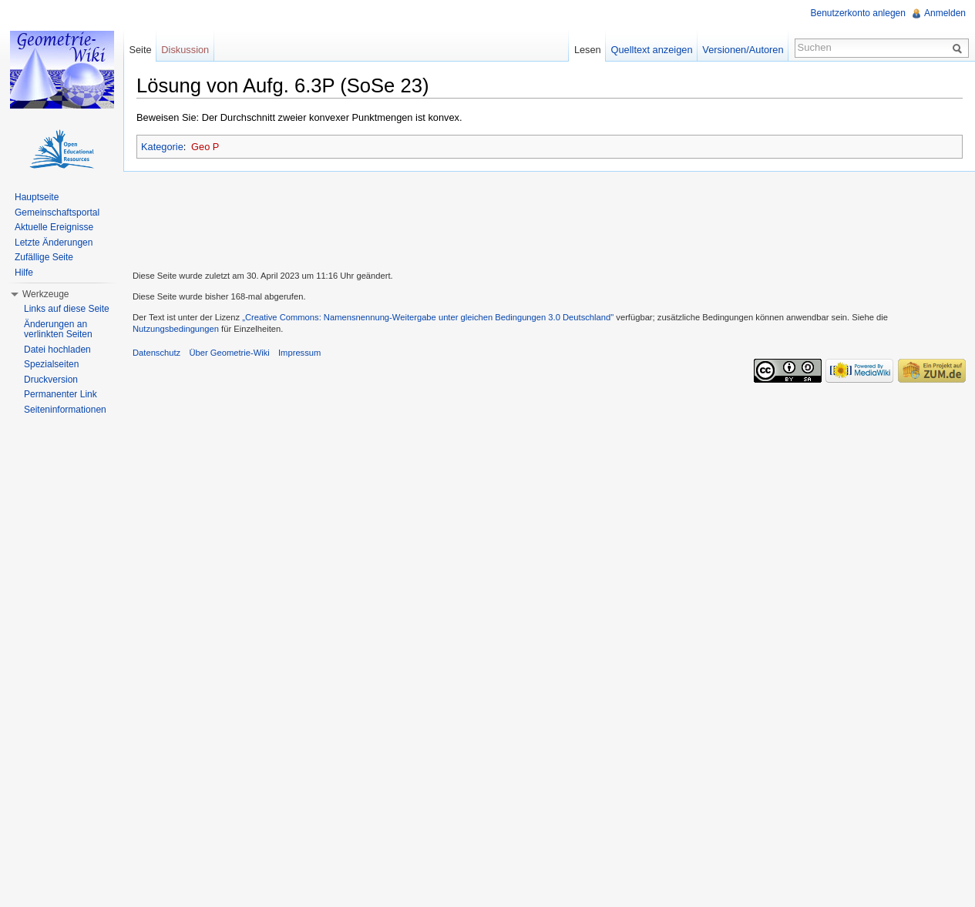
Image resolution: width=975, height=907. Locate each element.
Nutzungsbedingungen (176, 328)
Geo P (205, 146)
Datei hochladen (57, 349)
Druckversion (51, 379)
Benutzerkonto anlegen (858, 13)
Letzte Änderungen (53, 242)
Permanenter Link (60, 394)
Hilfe (24, 272)
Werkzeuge (45, 294)
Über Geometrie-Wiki (229, 352)
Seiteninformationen (65, 409)
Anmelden (945, 13)
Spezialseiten (51, 364)
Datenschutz (156, 352)
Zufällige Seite (44, 257)
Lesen (587, 49)
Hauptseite (37, 197)
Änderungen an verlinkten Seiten (58, 329)
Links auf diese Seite (66, 308)
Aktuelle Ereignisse (54, 227)
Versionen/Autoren (742, 49)
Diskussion (185, 49)
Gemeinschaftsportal (57, 212)
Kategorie (162, 146)
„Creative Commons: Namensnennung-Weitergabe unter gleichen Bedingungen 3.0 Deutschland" (428, 317)
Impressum (299, 352)
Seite (140, 49)
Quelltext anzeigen (652, 49)
